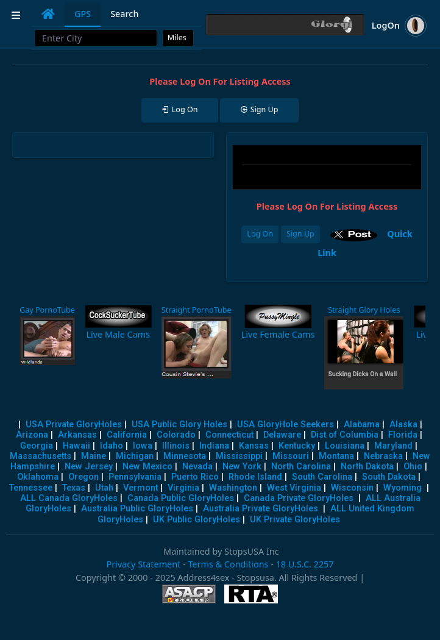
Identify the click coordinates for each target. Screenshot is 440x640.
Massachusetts (40, 456)
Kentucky (297, 446)
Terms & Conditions (228, 564)
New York (241, 466)
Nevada (197, 466)
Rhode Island (255, 477)
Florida (402, 435)
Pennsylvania (134, 477)
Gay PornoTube (47, 310)
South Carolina (322, 477)
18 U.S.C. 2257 (305, 564)
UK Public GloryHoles (196, 519)
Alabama (362, 424)
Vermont (140, 488)
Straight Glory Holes (364, 310)
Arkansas (77, 435)
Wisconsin (352, 488)
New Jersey (89, 466)
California (127, 435)
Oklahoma (38, 477)
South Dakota (389, 477)
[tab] (48, 14)
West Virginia (294, 488)
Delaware (282, 435)
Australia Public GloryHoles (137, 508)
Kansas (254, 446)
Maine (93, 456)
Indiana (214, 446)
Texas (73, 488)
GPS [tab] (82, 14)
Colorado (176, 435)
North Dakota (367, 466)
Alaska (403, 424)
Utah (104, 488)
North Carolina (301, 466)
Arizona (32, 435)
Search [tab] (124, 14)
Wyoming (402, 488)
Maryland (393, 446)
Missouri (290, 456)
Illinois (176, 446)
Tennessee (30, 488)
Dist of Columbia (344, 435)
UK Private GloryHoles (295, 519)
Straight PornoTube (196, 310)
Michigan (135, 456)
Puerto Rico (195, 477)
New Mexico (147, 466)
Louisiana (344, 446)
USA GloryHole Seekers (285, 424)
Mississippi (239, 456)
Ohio (412, 466)
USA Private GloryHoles (74, 424)
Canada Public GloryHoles (180, 498)
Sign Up (300, 234)
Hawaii (76, 446)
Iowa (142, 446)
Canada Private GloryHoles (298, 498)
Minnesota (184, 456)
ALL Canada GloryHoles (69, 498)
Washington (233, 488)
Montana (336, 456)
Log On (260, 234)
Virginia (183, 488)
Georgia (36, 446)
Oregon (83, 477)
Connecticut (229, 435)
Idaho (111, 446)
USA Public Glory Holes (179, 424)
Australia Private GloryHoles (260, 508)
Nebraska (383, 456)
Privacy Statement (143, 564)
